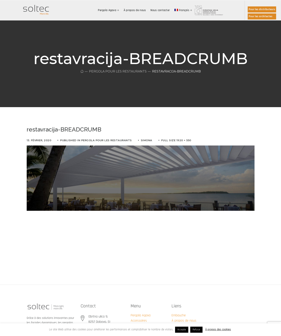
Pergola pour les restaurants (118, 71)
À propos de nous (184, 320)
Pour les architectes (260, 16)
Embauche (179, 315)
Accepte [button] (181, 329)
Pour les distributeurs (262, 9)
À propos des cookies (218, 329)
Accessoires (139, 320)
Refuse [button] (196, 329)
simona (146, 140)
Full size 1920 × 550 (176, 140)
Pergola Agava (141, 315)
